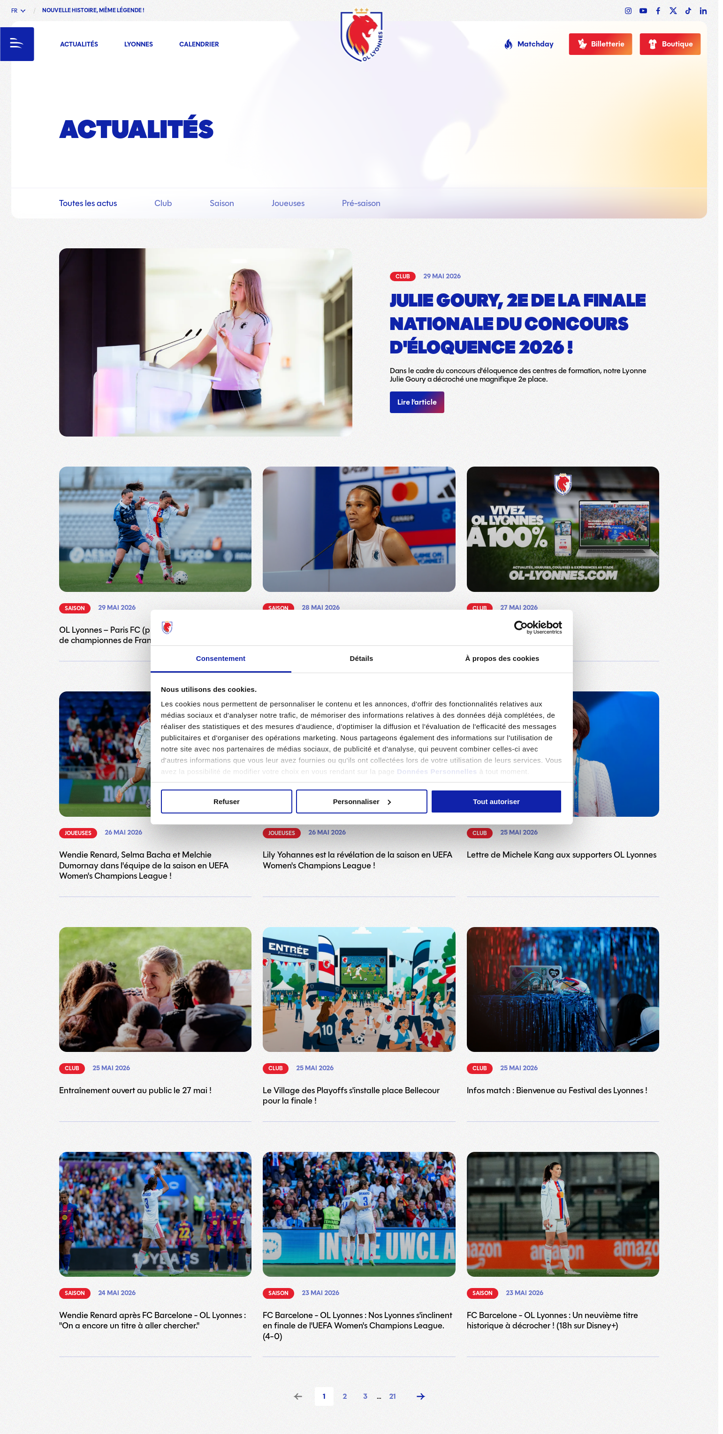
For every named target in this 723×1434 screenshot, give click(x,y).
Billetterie (600, 44)
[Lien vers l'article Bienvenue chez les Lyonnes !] (563, 551)
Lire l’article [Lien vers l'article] (417, 402)
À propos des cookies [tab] (502, 658)
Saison (222, 203)
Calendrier (199, 45)
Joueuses (288, 203)
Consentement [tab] (220, 658)
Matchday (528, 44)
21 (392, 1396)
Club (163, 203)
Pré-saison (361, 203)
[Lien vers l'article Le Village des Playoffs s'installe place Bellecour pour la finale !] (359, 1016)
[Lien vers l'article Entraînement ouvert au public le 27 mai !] (155, 1011)
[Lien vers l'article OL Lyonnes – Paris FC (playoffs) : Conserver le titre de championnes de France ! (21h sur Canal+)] (155, 556)
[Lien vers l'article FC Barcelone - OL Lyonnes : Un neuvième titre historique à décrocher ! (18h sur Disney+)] (563, 1241)
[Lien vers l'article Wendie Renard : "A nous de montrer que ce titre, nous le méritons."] (359, 556)
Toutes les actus (88, 203)
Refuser (226, 801)
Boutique (670, 44)
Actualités (79, 45)
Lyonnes (138, 45)
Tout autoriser (496, 801)
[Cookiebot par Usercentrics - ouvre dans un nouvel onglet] (521, 628)
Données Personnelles (437, 771)
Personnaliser (362, 801)
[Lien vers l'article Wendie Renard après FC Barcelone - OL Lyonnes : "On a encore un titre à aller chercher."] (155, 1241)
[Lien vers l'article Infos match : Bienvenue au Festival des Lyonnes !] (563, 1011)
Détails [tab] (361, 658)
